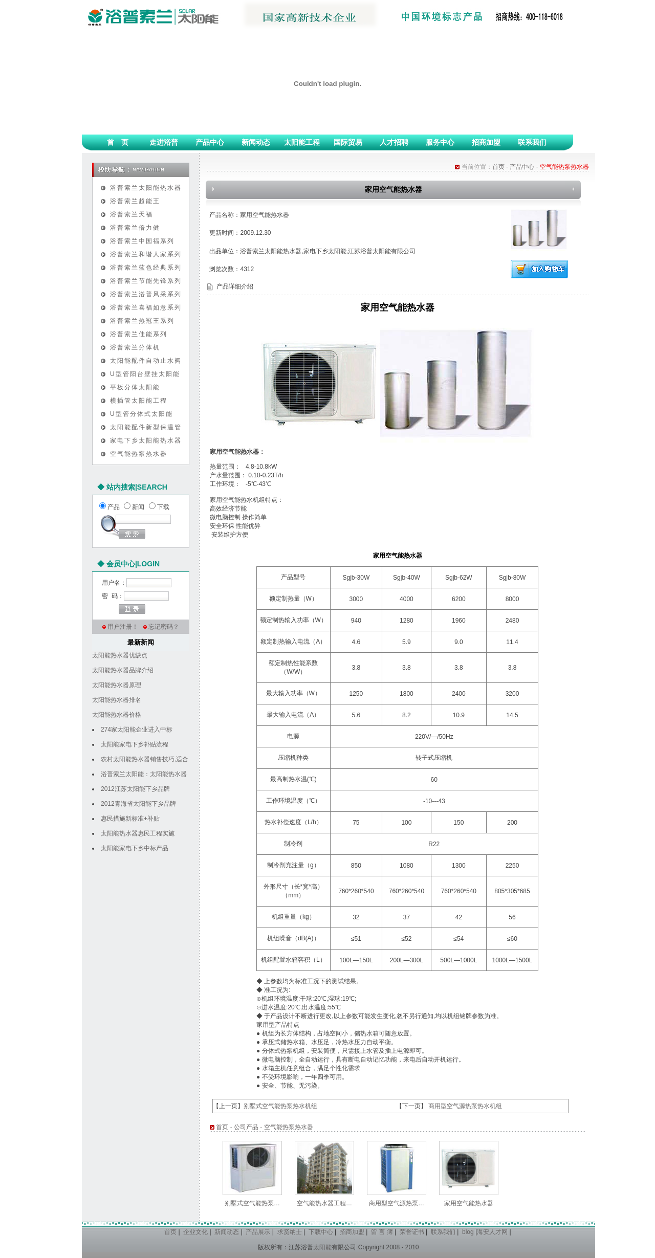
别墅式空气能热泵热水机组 (280, 1106)
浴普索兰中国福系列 (142, 241)
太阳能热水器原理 (116, 685)
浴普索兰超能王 (135, 201)
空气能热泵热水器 (138, 453)
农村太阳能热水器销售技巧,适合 (144, 759)
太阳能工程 (302, 142)
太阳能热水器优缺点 (119, 655)
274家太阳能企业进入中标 (136, 729)
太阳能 (322, 1247)
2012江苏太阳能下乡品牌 (135, 788)
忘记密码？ (163, 626)
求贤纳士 (289, 1231)
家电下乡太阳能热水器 (146, 440)
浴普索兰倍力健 (135, 227)
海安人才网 (492, 1231)
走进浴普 (163, 142)
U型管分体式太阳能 (141, 413)
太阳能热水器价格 (116, 714)
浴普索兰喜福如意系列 (146, 307)
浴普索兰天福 (131, 214)
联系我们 (532, 142)
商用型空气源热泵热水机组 (465, 1106)
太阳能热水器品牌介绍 (123, 670)
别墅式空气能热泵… (252, 1203)
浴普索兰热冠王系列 (142, 320)
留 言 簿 (382, 1231)
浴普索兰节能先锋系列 (146, 280)
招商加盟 (486, 142)
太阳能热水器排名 (116, 699)
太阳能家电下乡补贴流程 (134, 744)
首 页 (117, 142)
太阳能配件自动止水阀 (146, 360)
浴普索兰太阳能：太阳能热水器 (144, 774)
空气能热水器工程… (324, 1203)
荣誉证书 (412, 1231)
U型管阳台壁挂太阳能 (145, 374)
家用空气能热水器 (468, 1203)
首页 (498, 166)
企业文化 (195, 1231)
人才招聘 (394, 142)
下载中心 (321, 1231)
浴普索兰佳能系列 (138, 334)
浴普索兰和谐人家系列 (146, 254)
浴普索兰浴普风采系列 (146, 294)
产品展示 (258, 1231)
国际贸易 (348, 142)
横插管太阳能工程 (138, 400)
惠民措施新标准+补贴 (130, 818)
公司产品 (246, 1127)
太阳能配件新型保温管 (146, 427)
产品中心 (209, 142)
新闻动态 (256, 142)
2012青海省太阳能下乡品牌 (138, 803)
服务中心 (440, 142)
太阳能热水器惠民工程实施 (137, 833)
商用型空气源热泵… (396, 1203)
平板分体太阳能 (135, 387)
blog (468, 1231)
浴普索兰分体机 (135, 347)
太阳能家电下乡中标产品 (134, 848)
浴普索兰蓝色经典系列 (146, 267)
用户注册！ (122, 626)
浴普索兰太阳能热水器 (146, 187)
